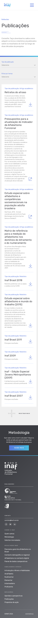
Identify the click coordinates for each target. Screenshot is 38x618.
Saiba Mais (19, 448)
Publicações (9, 599)
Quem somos (9, 534)
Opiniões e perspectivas (13, 596)
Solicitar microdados (12, 540)
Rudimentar (9, 577)
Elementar (8, 580)
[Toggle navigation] (32, 5)
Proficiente (9, 587)
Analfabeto (9, 574)
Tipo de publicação (8, 62)
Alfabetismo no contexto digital (17, 558)
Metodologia (9, 537)
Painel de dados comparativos (16, 561)
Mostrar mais (19, 413)
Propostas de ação (12, 602)
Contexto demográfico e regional (17, 555)
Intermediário (10, 583)
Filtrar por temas (7, 74)
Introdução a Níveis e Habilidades (17, 570)
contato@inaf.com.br (12, 520)
